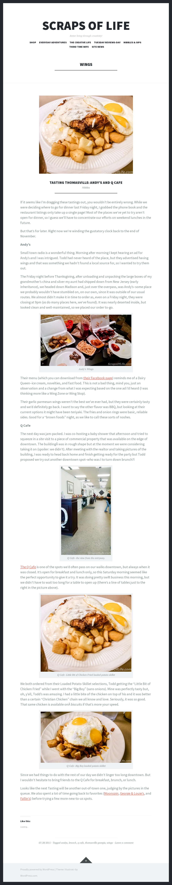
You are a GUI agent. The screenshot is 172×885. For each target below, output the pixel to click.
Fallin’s (25, 798)
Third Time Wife (79, 46)
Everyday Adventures (53, 42)
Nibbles (86, 187)
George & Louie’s (132, 793)
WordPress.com (28, 875)
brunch (72, 842)
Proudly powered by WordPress (37, 869)
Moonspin (111, 793)
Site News (98, 46)
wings (110, 842)
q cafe (81, 842)
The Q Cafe (28, 567)
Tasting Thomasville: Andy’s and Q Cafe (86, 182)
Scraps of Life (86, 25)
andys (64, 842)
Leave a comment (124, 842)
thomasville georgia (95, 842)
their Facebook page (97, 378)
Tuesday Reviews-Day (107, 42)
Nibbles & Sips (132, 42)
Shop (33, 42)
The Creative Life (80, 42)
